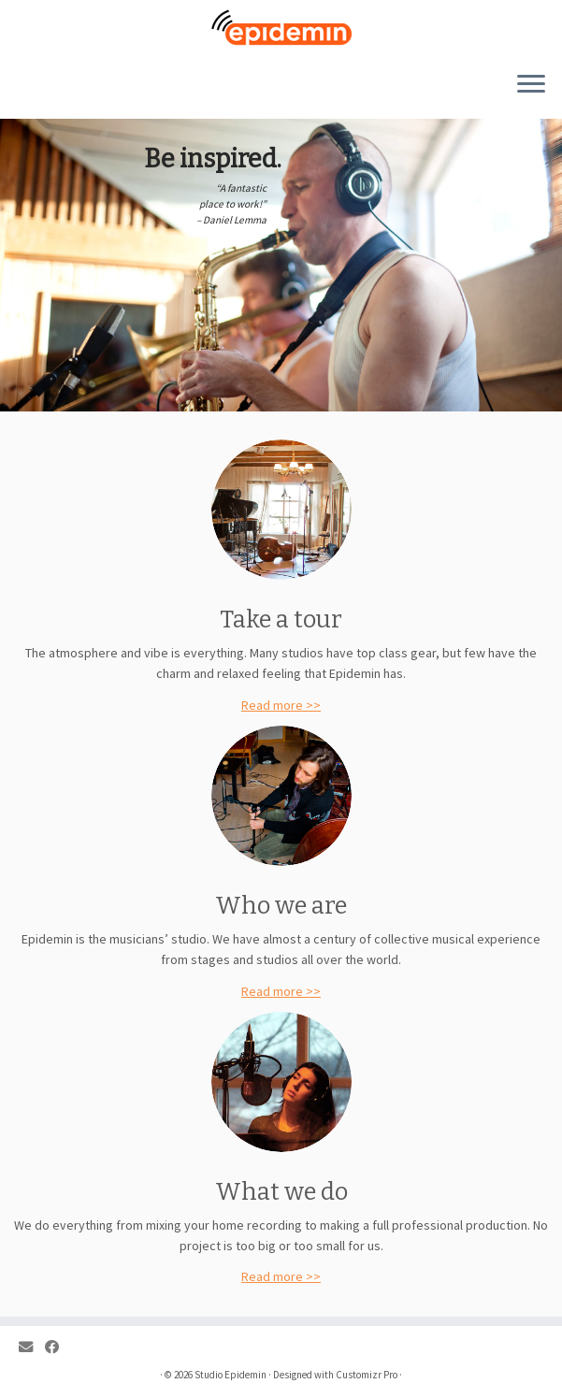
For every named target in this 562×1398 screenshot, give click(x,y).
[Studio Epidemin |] (281, 28)
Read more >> (281, 705)
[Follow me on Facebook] (58, 1347)
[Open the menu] (531, 85)
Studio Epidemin (231, 1374)
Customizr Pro (366, 1374)
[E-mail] (32, 1347)
